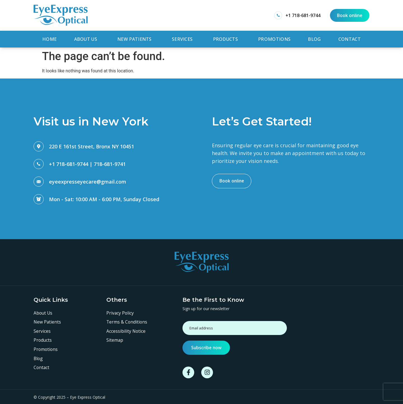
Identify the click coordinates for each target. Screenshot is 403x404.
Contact (349, 38)
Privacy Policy (120, 312)
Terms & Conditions (127, 321)
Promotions (274, 38)
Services (183, 38)
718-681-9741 (110, 162)
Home (49, 38)
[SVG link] (61, 15)
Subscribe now (207, 346)
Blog (314, 38)
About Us (87, 38)
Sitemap (114, 339)
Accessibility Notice (126, 330)
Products (227, 38)
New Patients (135, 38)
